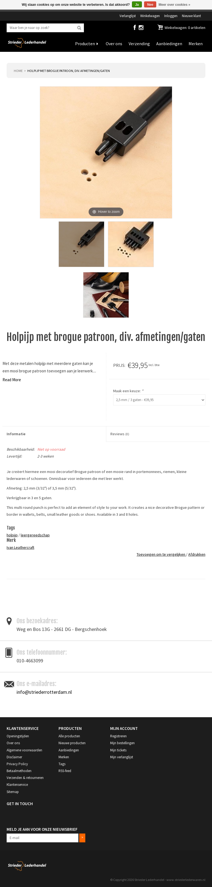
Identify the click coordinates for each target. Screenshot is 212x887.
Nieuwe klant (191, 16)
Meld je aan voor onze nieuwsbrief (42, 829)
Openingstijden (18, 736)
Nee (150, 5)
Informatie (16, 433)
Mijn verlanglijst (121, 757)
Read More (11, 379)
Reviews (119, 433)
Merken (196, 43)
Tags (62, 764)
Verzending (139, 43)
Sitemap (13, 791)
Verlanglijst (128, 16)
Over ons (114, 43)
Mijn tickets (118, 750)
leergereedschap (35, 535)
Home (18, 71)
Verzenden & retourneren (25, 777)
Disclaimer (14, 757)
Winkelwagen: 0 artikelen (184, 27)
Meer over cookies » (174, 5)
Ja (137, 5)
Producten (85, 43)
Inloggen (170, 16)
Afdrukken (196, 554)
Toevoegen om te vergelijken (161, 554)
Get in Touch (20, 803)
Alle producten (69, 736)
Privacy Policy (17, 764)
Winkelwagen (150, 16)
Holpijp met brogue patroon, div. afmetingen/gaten (68, 71)
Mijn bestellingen (122, 743)
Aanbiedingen (169, 43)
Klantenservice (17, 784)
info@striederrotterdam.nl (44, 692)
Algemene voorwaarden (24, 750)
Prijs (118, 365)
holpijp (12, 535)
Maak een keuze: (128, 390)
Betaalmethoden (19, 770)
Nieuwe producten (72, 743)
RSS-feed (65, 770)
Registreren (118, 736)
